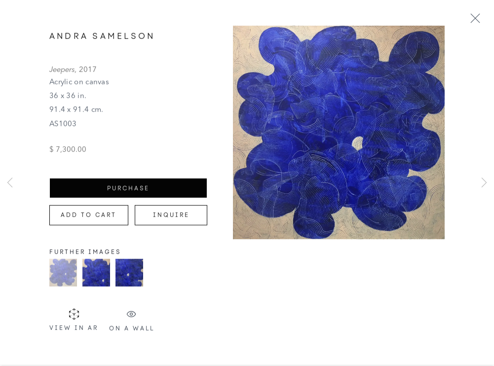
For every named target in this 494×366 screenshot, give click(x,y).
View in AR (73, 322)
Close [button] (475, 19)
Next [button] (484, 183)
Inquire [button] (171, 217)
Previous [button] (10, 183)
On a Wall (131, 322)
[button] (63, 275)
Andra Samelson (102, 38)
